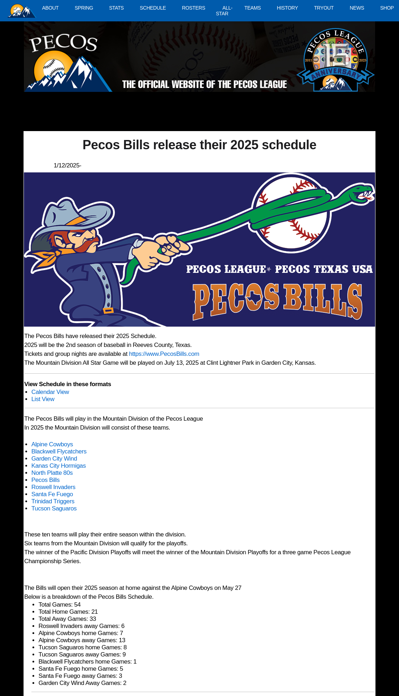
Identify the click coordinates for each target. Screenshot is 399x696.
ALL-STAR (224, 10)
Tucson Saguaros (54, 508)
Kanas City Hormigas (58, 465)
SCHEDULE (153, 8)
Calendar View (50, 392)
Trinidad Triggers (53, 501)
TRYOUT (324, 8)
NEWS (357, 8)
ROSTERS (193, 8)
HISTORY (287, 8)
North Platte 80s (52, 472)
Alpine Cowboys (52, 444)
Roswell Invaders (53, 487)
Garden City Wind (54, 458)
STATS (116, 8)
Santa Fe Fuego (52, 494)
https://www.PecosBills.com (164, 353)
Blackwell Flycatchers (59, 451)
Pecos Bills (45, 480)
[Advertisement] (155, 115)
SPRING (84, 8)
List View (42, 399)
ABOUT (50, 8)
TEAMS (252, 8)
